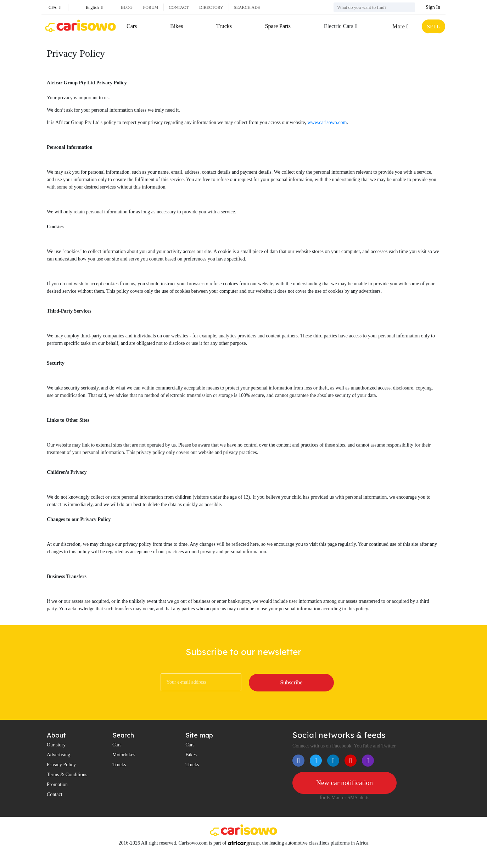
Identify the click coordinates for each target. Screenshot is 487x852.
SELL (433, 26)
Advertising (58, 754)
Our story (56, 744)
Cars (132, 26)
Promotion (57, 784)
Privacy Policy (61, 764)
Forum (150, 7)
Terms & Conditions (67, 774)
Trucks (223, 26)
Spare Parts (277, 26)
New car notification (344, 783)
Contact (179, 7)
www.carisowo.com (327, 122)
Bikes (176, 26)
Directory (211, 7)
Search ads (247, 7)
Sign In (433, 7)
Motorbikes (123, 754)
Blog (127, 7)
